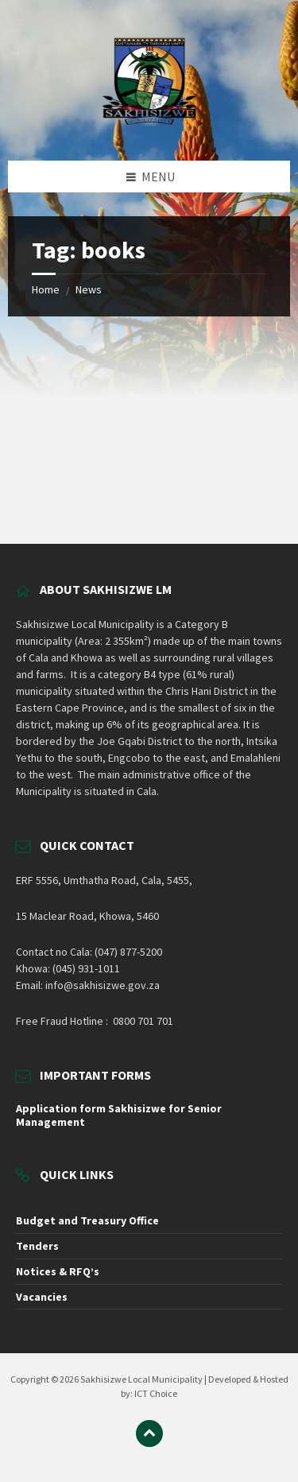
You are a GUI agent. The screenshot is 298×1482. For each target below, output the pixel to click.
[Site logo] (149, 129)
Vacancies (42, 1297)
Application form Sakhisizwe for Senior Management (119, 1115)
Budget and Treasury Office (87, 1220)
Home (46, 289)
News (88, 289)
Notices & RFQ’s (57, 1271)
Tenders (37, 1246)
